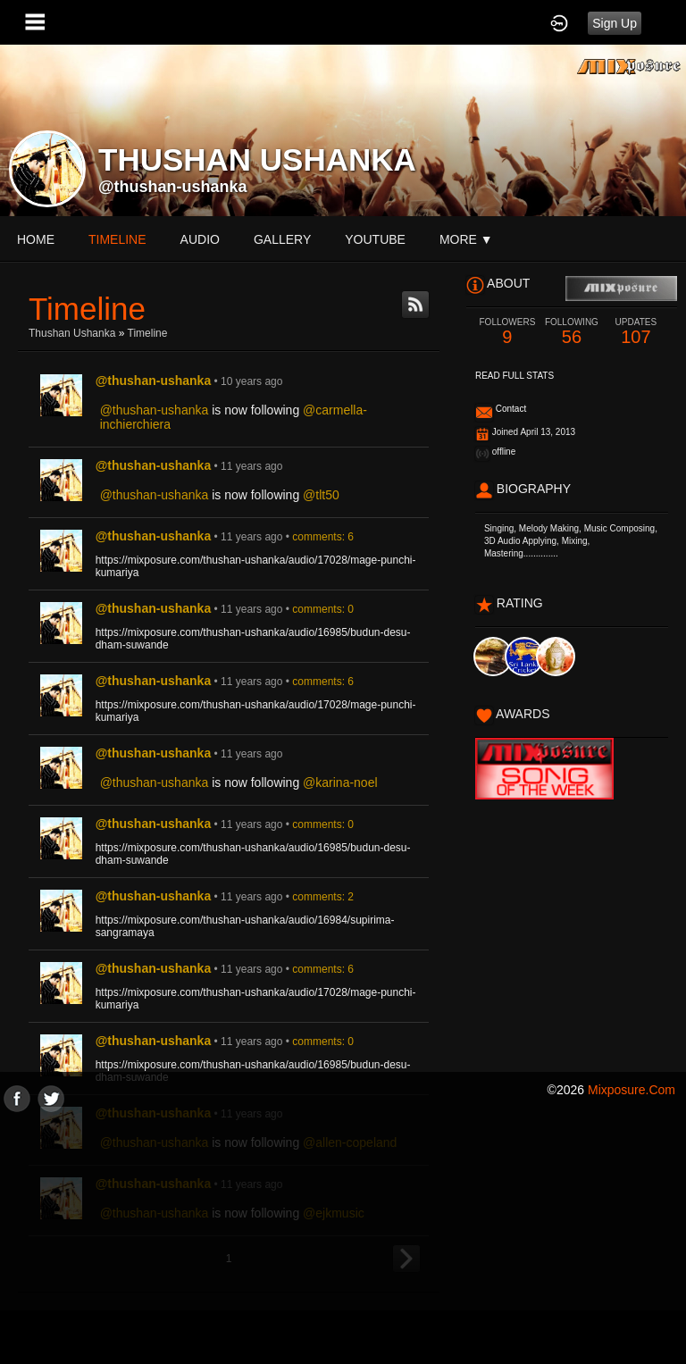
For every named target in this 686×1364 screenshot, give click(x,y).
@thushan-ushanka (172, 187)
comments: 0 (323, 609)
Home (35, 239)
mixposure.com (631, 1090)
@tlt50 (321, 495)
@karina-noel (340, 782)
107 (636, 332)
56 (572, 332)
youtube (375, 239)
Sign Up (614, 23)
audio (200, 239)
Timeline (117, 239)
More (466, 239)
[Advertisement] (343, 1237)
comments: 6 (323, 537)
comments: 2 (323, 897)
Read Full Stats (514, 376)
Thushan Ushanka (72, 333)
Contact (511, 409)
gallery (282, 239)
